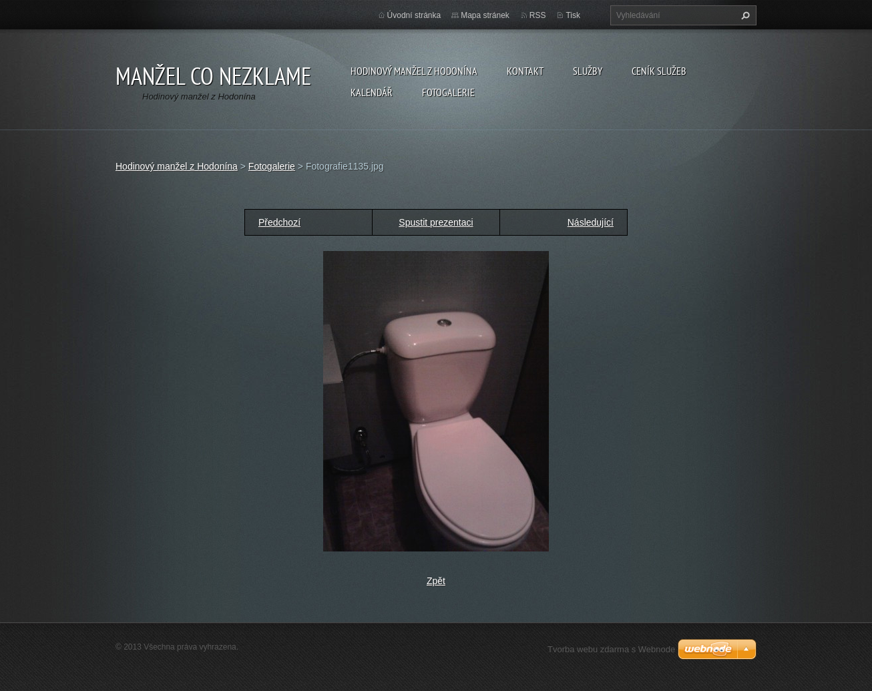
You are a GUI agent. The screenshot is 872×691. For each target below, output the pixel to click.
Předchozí (279, 222)
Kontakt (525, 70)
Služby (587, 70)
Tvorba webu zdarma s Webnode (611, 649)
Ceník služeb (659, 70)
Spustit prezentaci (436, 222)
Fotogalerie (448, 92)
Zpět (436, 580)
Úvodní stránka (414, 15)
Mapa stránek (485, 15)
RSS (537, 15)
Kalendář (372, 92)
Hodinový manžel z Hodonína (414, 70)
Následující (591, 222)
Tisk (573, 15)
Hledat (744, 15)
